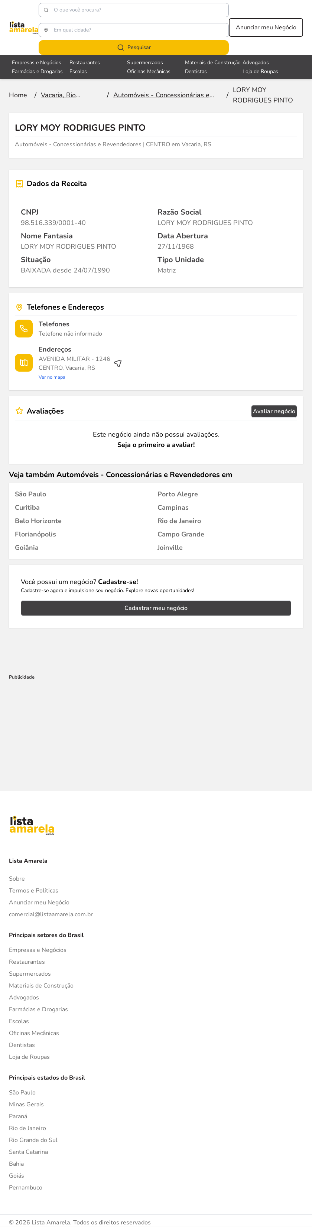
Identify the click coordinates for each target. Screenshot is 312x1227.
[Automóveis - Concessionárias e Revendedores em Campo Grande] (180, 534)
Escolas (19, 1021)
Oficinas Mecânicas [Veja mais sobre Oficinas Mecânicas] (148, 71)
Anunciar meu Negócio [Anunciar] (39, 902)
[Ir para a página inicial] (18, 95)
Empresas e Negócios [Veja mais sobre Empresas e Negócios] (36, 62)
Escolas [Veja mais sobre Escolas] (78, 71)
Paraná (18, 1116)
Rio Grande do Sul (33, 1140)
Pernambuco (25, 1188)
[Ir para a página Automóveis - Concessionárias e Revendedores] (166, 95)
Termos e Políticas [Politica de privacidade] (33, 891)
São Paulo (22, 1093)
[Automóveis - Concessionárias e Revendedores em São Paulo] (30, 494)
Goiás (16, 1176)
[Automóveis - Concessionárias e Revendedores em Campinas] (173, 507)
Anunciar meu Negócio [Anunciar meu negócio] (266, 27)
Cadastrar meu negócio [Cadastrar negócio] (156, 608)
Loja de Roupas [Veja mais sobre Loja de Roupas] (260, 71)
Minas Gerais (26, 1104)
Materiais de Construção (41, 986)
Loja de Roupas (29, 1057)
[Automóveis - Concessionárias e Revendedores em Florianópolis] (35, 534)
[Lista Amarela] (24, 27)
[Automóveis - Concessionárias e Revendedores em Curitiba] (27, 507)
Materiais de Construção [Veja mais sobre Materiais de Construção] (213, 62)
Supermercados (30, 974)
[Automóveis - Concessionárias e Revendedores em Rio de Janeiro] (179, 520)
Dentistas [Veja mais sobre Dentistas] (196, 71)
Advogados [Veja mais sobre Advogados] (256, 62)
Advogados (24, 997)
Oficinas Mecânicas (34, 1033)
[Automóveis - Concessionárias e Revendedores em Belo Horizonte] (38, 520)
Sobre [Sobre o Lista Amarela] (17, 879)
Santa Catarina (28, 1152)
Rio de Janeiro (27, 1128)
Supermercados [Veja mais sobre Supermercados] (145, 62)
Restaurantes (27, 962)
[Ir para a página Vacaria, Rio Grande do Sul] (70, 95)
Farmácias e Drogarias (38, 1009)
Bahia (16, 1164)
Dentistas (22, 1045)
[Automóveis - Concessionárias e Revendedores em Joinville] (170, 547)
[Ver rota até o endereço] (80, 368)
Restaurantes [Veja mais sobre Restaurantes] (84, 62)
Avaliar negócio (274, 411)
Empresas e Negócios (37, 950)
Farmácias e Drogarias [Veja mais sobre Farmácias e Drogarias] (37, 71)
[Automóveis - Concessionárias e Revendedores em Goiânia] (27, 547)
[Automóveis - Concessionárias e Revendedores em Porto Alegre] (177, 494)
